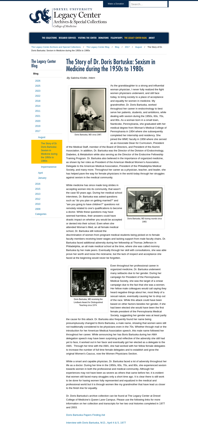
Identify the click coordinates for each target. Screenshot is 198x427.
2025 (37, 86)
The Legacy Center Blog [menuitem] (135, 37)
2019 (37, 126)
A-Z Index (60, 413)
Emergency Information (96, 417)
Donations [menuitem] (103, 37)
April (40, 173)
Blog (117, 47)
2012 (37, 199)
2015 (37, 189)
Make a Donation (120, 4)
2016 (37, 184)
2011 (37, 111)
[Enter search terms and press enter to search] (151, 4)
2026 (37, 80)
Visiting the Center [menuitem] (87, 37)
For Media (73, 413)
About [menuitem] (152, 37)
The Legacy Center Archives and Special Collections (56, 47)
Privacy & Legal (97, 413)
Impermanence (48, 167)
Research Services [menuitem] (67, 37)
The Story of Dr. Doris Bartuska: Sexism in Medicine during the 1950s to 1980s (49, 152)
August (138, 47)
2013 (37, 194)
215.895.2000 (132, 424)
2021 (37, 116)
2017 (127, 47)
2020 (37, 121)
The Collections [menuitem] (49, 37)
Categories (40, 214)
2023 (37, 91)
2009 (37, 209)
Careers (84, 413)
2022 (37, 96)
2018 (37, 101)
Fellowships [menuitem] (116, 37)
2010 (37, 204)
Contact (111, 413)
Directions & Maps (126, 413)
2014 (37, 106)
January (42, 178)
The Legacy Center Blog (97, 47)
